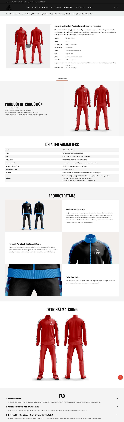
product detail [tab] (62, 79)
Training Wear (31, 14)
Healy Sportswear (11, 14)
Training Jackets (43, 14)
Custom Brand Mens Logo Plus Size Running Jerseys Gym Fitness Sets (71, 14)
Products (22, 14)
